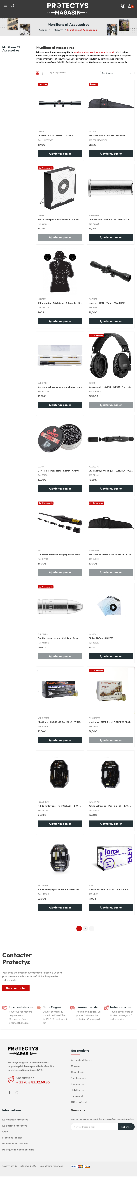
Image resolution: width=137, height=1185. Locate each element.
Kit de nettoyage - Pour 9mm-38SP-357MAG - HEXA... (60, 889)
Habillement (78, 1090)
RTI (39, 551)
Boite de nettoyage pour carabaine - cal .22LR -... (60, 387)
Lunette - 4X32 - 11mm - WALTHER (107, 303)
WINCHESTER (43, 718)
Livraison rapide (87, 1007)
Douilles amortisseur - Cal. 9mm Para (58, 638)
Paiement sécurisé (21, 1007)
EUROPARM (94, 215)
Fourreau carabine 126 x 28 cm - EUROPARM (111, 554)
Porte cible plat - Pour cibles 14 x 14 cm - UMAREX (60, 219)
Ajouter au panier (60, 153)
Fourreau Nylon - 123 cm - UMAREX (107, 135)
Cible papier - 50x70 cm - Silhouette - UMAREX (60, 303)
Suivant (91, 928)
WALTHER (93, 299)
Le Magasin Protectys (15, 1119)
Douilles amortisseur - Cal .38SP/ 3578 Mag (111, 219)
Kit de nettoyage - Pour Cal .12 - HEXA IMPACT (111, 805)
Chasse (75, 1066)
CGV (5, 1131)
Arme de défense (81, 1060)
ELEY (91, 886)
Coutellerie (77, 1071)
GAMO (41, 467)
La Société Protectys (14, 1125)
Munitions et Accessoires (11, 49)
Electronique (78, 1078)
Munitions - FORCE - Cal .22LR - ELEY (108, 889)
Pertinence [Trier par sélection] (117, 73)
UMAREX (42, 132)
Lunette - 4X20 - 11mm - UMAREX (55, 135)
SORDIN (92, 383)
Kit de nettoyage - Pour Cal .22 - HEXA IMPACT (60, 805)
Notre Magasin (52, 1007)
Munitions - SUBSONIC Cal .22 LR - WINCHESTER (60, 722)
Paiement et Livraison (15, 1143)
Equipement (78, 1083)
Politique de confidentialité (18, 1149)
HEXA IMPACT (44, 802)
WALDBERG (94, 467)
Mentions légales (12, 1137)
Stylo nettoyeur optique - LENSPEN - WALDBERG (111, 470)
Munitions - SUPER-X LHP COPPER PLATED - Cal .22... (111, 722)
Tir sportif (77, 1095)
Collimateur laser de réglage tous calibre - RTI (60, 554)
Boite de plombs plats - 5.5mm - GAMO (58, 470)
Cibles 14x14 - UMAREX (101, 638)
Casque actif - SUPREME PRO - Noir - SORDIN (111, 387)
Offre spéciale (79, 1102)
